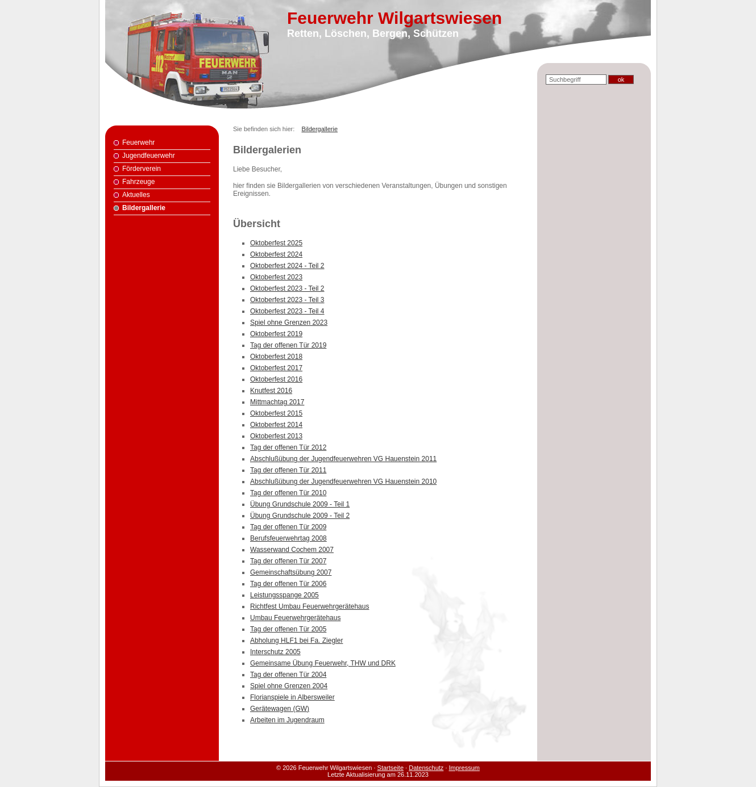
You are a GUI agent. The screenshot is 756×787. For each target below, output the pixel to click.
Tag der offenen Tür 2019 (288, 345)
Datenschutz (426, 767)
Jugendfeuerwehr (148, 156)
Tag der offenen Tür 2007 (288, 561)
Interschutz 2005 (275, 652)
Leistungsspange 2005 (284, 595)
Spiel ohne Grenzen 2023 (288, 322)
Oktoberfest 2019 (276, 334)
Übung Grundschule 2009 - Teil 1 (300, 504)
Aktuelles (136, 195)
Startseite (390, 767)
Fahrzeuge (138, 182)
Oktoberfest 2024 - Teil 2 (287, 266)
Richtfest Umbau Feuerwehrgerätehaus (309, 606)
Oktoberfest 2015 (276, 413)
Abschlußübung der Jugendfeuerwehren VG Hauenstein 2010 (343, 481)
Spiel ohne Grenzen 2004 (288, 686)
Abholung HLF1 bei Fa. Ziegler (296, 640)
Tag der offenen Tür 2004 (288, 675)
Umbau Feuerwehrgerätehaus (295, 618)
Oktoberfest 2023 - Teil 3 (287, 300)
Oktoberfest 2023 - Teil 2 (287, 288)
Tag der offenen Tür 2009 (288, 527)
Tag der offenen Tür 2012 (288, 447)
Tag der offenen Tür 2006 (288, 584)
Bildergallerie (143, 208)
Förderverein (141, 169)
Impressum (464, 767)
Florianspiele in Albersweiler (292, 697)
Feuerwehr (138, 142)
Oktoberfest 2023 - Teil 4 (287, 311)
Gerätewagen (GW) (279, 709)
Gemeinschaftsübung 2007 (290, 572)
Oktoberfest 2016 (276, 379)
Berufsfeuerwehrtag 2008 (288, 538)
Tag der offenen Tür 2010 (288, 493)
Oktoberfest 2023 (276, 277)
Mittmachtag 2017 (277, 402)
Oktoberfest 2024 (276, 254)
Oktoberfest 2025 (276, 243)
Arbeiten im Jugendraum (287, 720)
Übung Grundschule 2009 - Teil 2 (300, 516)
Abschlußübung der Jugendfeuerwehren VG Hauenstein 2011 (343, 459)
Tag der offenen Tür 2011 (288, 470)
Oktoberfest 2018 (276, 357)
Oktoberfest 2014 (276, 425)
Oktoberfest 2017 (276, 368)
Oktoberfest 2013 (276, 436)
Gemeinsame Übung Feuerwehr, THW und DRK (323, 663)
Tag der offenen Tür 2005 (288, 629)
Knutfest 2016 (271, 391)
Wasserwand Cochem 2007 (292, 550)
